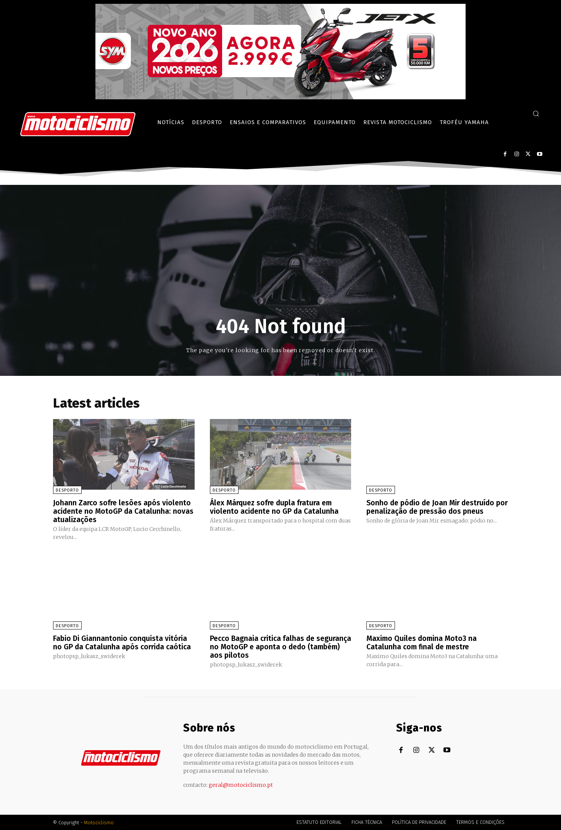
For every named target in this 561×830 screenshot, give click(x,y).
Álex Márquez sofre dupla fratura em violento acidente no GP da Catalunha (275, 507)
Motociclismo (99, 822)
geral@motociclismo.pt (241, 784)
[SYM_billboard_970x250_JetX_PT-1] (280, 97)
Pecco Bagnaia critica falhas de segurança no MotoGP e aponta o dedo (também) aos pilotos (278, 646)
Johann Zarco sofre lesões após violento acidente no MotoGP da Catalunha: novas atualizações (123, 511)
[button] (536, 113)
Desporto (67, 490)
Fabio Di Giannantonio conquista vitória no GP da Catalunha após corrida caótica (123, 642)
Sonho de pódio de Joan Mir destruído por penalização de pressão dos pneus (434, 507)
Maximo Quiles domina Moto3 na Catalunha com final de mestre (423, 642)
